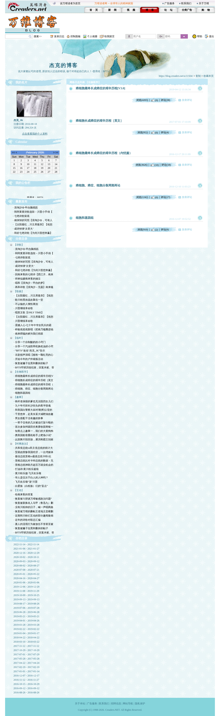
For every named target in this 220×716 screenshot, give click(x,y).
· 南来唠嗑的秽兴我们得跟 (28, 333)
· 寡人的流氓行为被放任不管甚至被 (33, 524)
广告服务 (169, 3)
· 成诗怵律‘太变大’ (23, 228)
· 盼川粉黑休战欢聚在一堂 (28, 299)
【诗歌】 (19, 244)
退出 (211, 36)
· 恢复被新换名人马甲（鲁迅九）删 (33, 502)
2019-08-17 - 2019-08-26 (26, 603)
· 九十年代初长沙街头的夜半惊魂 (32, 405)
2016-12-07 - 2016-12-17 (26, 675)
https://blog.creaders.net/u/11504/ (176, 75)
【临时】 (19, 337)
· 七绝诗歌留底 (21, 216)
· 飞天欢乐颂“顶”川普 (26, 481)
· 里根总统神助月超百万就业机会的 (33, 464)
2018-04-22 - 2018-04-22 (26, 637)
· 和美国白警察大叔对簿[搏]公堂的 (33, 409)
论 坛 (168, 9)
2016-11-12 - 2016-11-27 (26, 679)
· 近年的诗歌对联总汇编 (27, 519)
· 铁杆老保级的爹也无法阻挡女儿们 (33, 401)
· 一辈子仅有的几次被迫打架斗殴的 (33, 422)
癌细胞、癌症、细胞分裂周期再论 (98, 185)
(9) (154, 100)
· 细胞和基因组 (22, 392)
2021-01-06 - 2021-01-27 (26, 548)
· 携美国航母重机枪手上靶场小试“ (33, 435)
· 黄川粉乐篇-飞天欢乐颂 (27, 473)
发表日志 (59, 36)
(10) (154, 165)
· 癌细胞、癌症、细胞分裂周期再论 (33, 388)
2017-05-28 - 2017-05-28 (26, 658)
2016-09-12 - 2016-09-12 (26, 688)
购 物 (206, 9)
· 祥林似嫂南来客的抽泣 (27, 278)
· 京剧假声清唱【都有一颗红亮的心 (33, 354)
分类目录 (21, 238)
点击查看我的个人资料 (35, 133)
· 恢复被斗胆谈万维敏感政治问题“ (33, 498)
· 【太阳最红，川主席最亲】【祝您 (32, 224)
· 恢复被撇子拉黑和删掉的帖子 (31, 363)
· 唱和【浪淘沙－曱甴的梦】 (30, 282)
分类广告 (187, 9)
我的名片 (21, 82)
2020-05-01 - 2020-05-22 (26, 574)
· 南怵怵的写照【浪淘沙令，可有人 (32, 220)
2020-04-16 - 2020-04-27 (26, 578)
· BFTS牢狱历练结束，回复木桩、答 (34, 367)
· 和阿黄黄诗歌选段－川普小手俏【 (32, 211)
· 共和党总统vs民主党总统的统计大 (33, 447)
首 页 (94, 9)
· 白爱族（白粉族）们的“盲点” (31, 486)
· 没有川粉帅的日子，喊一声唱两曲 (33, 507)
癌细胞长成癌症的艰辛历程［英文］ (99, 120)
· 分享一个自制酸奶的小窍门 (30, 342)
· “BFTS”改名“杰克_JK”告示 (29, 350)
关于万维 (204, 3)
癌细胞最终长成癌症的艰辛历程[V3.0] (100, 88)
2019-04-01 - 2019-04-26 (26, 620)
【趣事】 (19, 397)
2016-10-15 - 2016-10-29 (26, 684)
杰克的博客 (63, 65)
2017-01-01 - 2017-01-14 (26, 671)
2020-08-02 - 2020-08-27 (26, 565)
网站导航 (128, 703)
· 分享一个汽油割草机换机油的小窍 (33, 346)
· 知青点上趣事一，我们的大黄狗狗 (33, 431)
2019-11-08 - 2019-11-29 (26, 590)
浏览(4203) (142, 100)
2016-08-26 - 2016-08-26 (26, 692)
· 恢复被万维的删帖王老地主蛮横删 (33, 511)
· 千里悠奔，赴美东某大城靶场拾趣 (33, 414)
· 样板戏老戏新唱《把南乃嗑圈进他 (33, 329)
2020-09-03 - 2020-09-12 (26, 561)
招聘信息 (116, 703)
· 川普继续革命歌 (23, 308)
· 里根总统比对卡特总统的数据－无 (33, 460)
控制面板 (75, 36)
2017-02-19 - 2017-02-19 (26, 667)
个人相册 (92, 36)
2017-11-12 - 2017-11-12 (26, 645)
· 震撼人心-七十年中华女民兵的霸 (33, 325)
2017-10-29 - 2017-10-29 (26, 650)
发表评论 (187, 100)
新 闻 (112, 9)
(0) (154, 132)
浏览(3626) (141, 164)
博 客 (150, 9)
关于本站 (80, 703)
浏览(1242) (142, 197)
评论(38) (165, 100)
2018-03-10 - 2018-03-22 (26, 641)
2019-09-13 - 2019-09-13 (26, 599)
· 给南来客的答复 (23, 494)
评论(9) (165, 229)
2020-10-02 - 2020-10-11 (26, 557)
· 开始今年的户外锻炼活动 (28, 359)
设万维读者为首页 (70, 3)
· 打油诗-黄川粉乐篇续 (26, 469)
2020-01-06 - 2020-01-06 (26, 582)
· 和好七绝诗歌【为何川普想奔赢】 (32, 232)
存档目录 (21, 538)
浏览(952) (142, 132)
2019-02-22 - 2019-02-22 (26, 629)
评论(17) (165, 197)
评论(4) (165, 132)
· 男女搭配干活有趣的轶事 (28, 418)
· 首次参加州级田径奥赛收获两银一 (33, 426)
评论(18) (166, 164)
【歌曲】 (19, 291)
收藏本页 (208, 75)
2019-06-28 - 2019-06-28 (26, 612)
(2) (154, 229)
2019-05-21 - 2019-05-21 (26, 616)
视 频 (131, 9)
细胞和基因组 (85, 217)
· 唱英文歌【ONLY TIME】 (29, 312)
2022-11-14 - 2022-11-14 (26, 544)
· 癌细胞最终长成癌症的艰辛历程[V (33, 376)
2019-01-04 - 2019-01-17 (26, 633)
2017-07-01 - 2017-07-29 (26, 654)
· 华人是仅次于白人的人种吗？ (31, 477)
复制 (198, 75)
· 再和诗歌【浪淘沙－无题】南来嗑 (33, 287)
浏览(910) (142, 229)
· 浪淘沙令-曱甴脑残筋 (25, 207)
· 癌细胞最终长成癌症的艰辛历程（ (33, 384)
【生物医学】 (21, 371)
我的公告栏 (22, 183)
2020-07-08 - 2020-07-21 (26, 569)
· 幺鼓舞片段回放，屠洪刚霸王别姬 (33, 439)
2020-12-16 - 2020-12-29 (26, 552)
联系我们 (186, 3)
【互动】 (19, 490)
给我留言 (109, 36)
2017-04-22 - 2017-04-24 (26, 662)
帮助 (199, 36)
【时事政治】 (21, 443)
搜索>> (38, 36)
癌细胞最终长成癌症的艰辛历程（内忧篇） (104, 153)
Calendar (21, 141)
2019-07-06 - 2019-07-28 (26, 607)
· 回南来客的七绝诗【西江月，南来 (33, 274)
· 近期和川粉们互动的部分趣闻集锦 (33, 515)
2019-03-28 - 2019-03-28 (26, 624)
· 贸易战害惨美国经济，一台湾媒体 (33, 452)
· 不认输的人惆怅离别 (26, 304)
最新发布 (21, 201)
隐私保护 (140, 703)
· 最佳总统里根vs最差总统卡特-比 (32, 456)
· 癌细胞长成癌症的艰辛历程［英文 (33, 380)
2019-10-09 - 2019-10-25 (26, 595)
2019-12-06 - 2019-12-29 (26, 586)
